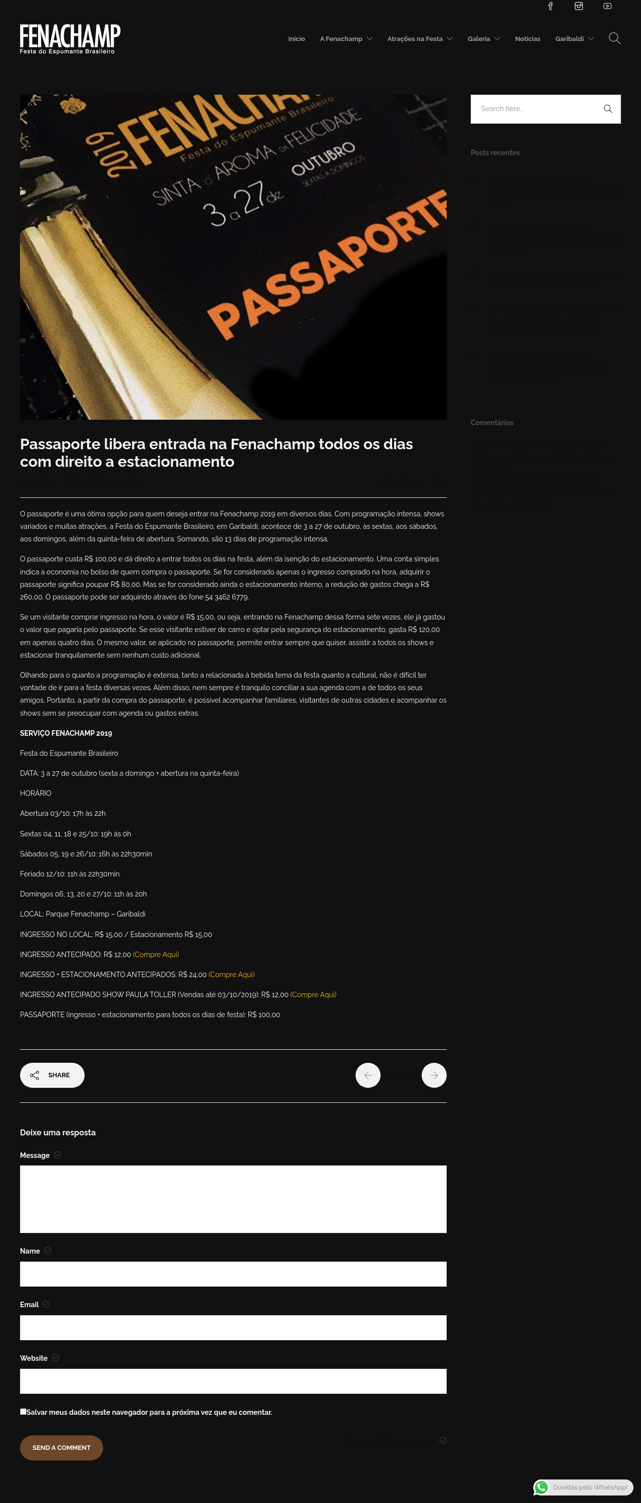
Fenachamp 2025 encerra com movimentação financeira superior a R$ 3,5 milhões (554, 239)
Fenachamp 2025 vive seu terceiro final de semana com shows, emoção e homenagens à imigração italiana (554, 321)
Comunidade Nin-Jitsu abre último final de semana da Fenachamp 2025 (554, 280)
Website (39, 1358)
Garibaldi (569, 39)
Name (35, 1251)
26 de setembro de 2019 (101, 481)
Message (40, 1155)
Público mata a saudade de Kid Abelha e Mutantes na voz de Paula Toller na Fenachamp (542, 457)
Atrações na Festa (415, 39)
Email (35, 1305)
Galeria (479, 39)
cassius (43, 481)
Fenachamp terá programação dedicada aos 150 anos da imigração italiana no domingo (549, 368)
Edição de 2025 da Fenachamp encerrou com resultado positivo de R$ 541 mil (554, 192)
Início (296, 39)
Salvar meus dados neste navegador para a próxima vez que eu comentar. (149, 1412)
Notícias (527, 39)
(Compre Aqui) (156, 955)
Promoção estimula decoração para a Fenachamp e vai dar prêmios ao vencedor (542, 492)
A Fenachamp (341, 39)
